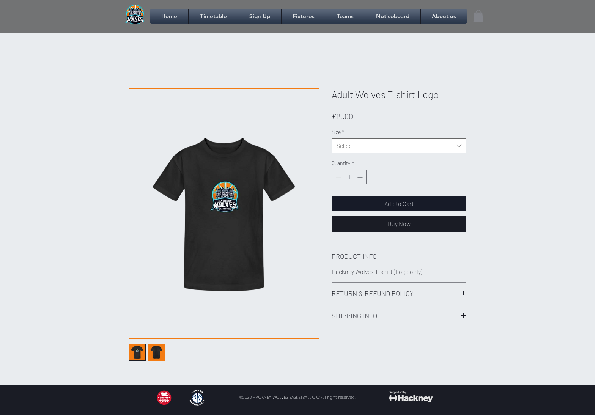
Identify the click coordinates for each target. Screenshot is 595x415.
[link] (478, 16)
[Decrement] (337, 177)
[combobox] (399, 145)
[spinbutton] (349, 177)
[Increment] (360, 177)
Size (338, 132)
